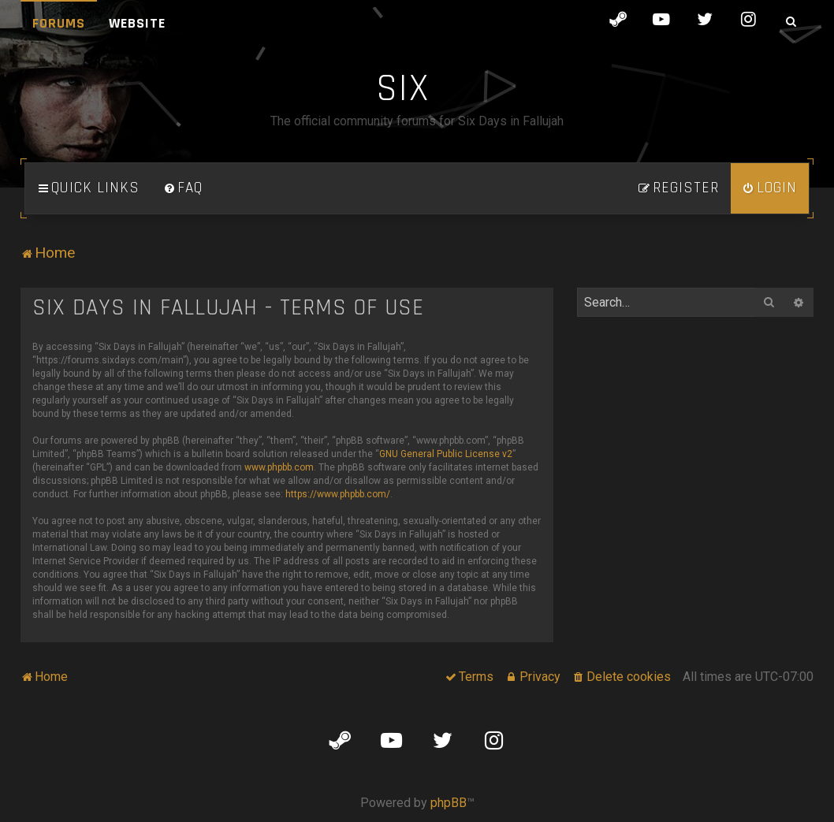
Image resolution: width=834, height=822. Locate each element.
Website (137, 23)
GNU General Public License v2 (445, 453)
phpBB (448, 802)
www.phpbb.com (279, 467)
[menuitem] (182, 188)
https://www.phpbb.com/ (337, 494)
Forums (58, 23)
